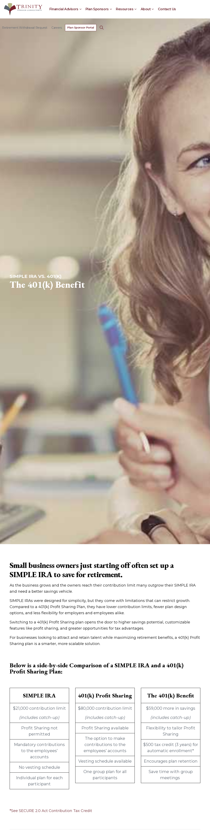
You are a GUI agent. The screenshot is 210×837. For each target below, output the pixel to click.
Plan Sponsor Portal (80, 27)
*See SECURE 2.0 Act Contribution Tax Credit (51, 811)
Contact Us (167, 9)
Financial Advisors (63, 9)
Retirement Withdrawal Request (24, 28)
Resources (125, 9)
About (146, 9)
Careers (56, 28)
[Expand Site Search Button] (101, 28)
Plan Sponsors (97, 9)
